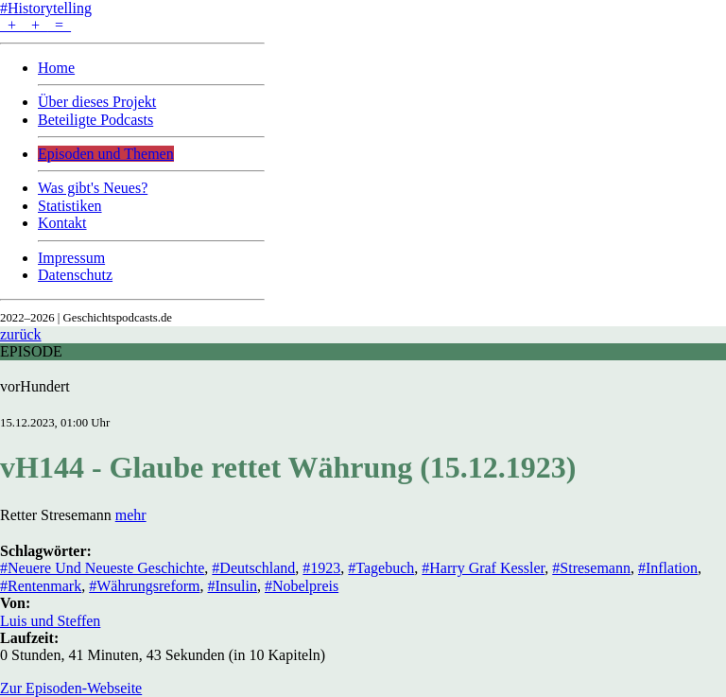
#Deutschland (253, 568)
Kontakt (62, 223)
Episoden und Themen (106, 154)
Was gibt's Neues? (92, 188)
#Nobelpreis (301, 586)
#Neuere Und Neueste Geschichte (102, 568)
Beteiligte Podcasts (95, 120)
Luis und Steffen (50, 621)
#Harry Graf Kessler (483, 568)
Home (56, 68)
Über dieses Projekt (97, 102)
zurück (21, 334)
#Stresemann (591, 568)
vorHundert (35, 386)
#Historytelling (46, 8)
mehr (131, 515)
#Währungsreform (144, 586)
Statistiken (70, 206)
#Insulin (232, 586)
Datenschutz (75, 275)
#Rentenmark (40, 586)
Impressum (71, 258)
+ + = (35, 25)
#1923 (321, 568)
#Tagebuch (381, 568)
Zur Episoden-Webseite (71, 688)
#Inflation (668, 568)
